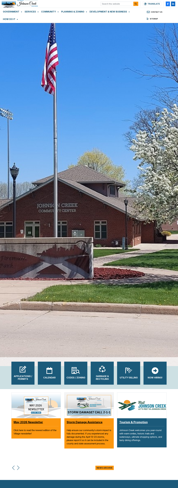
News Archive (105, 468)
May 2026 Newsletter (81, 422)
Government (11, 19)
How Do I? (9, 26)
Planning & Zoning (73, 19)
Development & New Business (109, 19)
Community (48, 19)
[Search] (135, 8)
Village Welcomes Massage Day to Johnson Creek (35, 424)
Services (30, 19)
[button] (13, 466)
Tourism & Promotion (133, 422)
